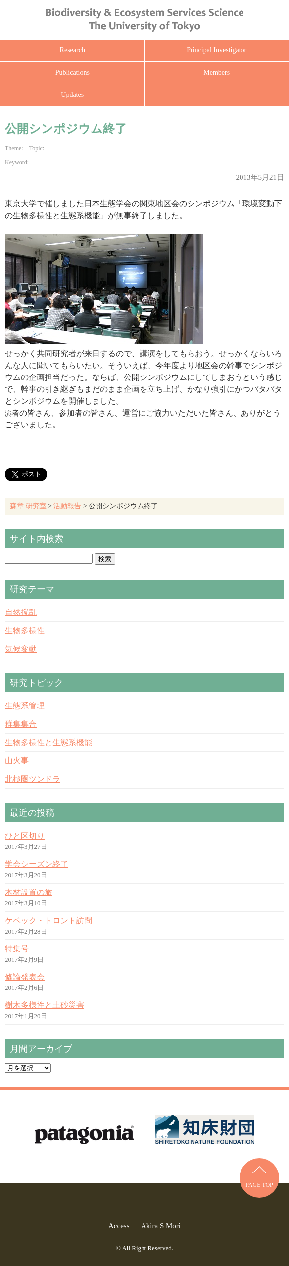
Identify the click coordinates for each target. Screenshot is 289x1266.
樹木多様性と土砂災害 (44, 1005)
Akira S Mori (161, 1226)
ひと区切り (25, 836)
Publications (72, 72)
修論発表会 (25, 977)
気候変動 (21, 649)
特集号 (17, 948)
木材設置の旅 (28, 892)
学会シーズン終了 (36, 864)
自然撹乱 (21, 612)
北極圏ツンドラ (32, 779)
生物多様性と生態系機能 (48, 742)
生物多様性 (25, 630)
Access (118, 1226)
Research (72, 50)
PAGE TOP (259, 1184)
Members (216, 72)
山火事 (17, 760)
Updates (72, 94)
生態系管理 (25, 706)
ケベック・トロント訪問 (48, 920)
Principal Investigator (216, 50)
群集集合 (21, 724)
